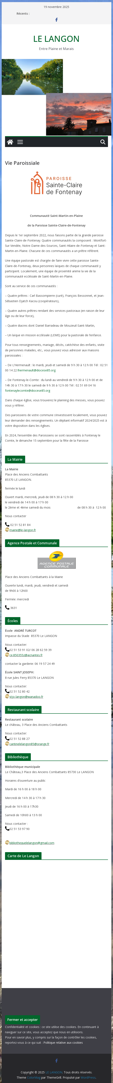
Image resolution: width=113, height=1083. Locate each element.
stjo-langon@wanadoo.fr (24, 697)
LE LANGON (56, 38)
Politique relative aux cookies (63, 1043)
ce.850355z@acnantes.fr (24, 655)
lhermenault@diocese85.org (37, 370)
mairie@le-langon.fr (20, 530)
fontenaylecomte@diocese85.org (27, 391)
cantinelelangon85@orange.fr (27, 744)
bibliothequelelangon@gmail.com (29, 843)
